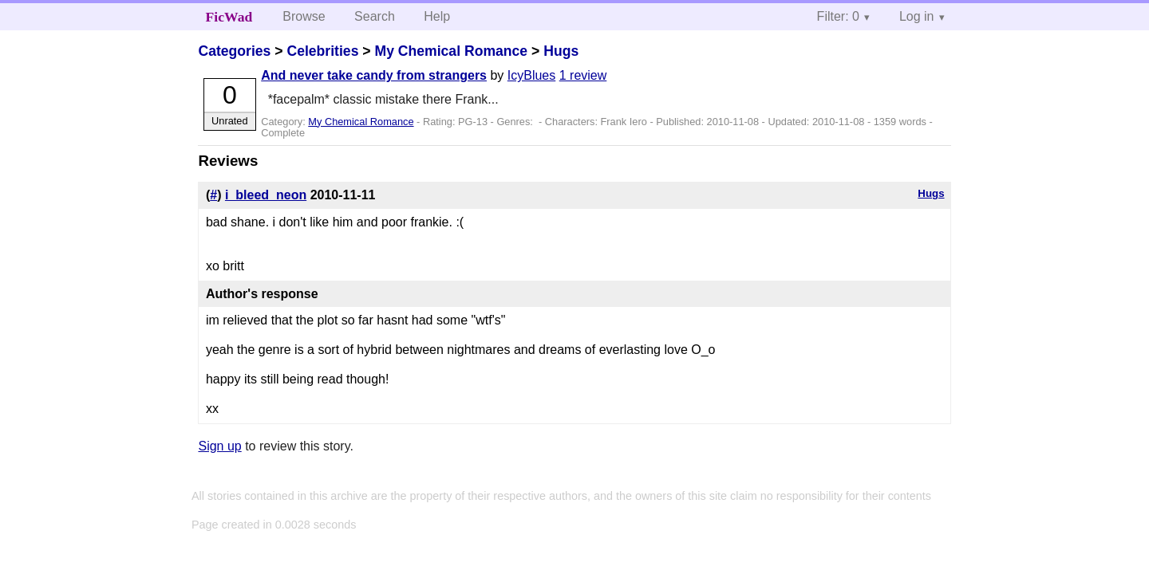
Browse (303, 16)
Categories (234, 51)
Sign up (219, 446)
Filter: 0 (838, 16)
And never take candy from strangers (374, 75)
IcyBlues (531, 75)
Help (437, 16)
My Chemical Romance (450, 51)
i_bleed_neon (265, 195)
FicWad (229, 17)
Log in (916, 16)
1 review (583, 75)
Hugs (560, 51)
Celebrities (322, 51)
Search (374, 16)
